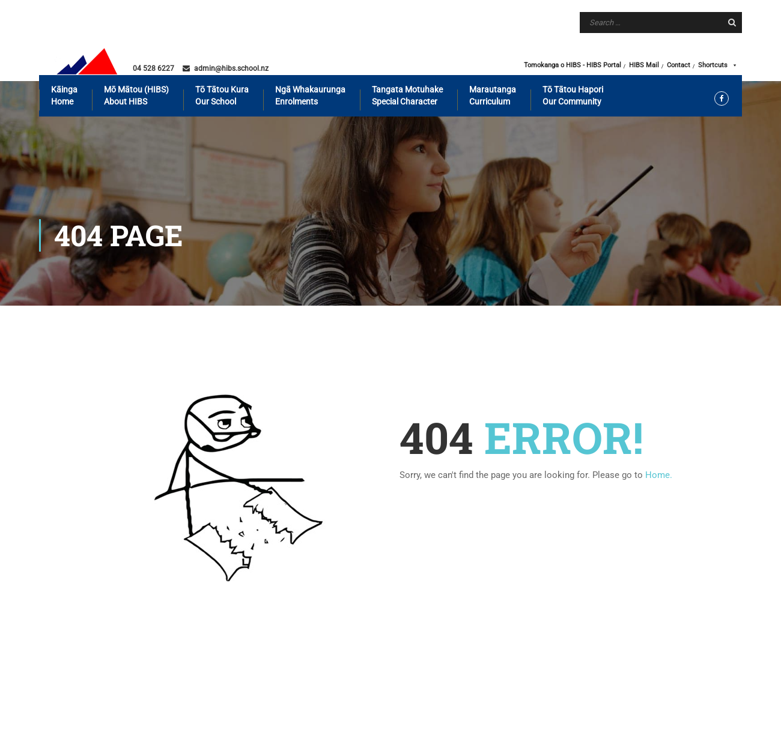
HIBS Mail (644, 65)
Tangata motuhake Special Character (407, 95)
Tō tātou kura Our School (222, 95)
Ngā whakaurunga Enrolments (310, 95)
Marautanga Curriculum (492, 95)
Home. (658, 475)
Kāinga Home (64, 95)
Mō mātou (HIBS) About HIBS (136, 95)
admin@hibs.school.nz (231, 68)
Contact (678, 65)
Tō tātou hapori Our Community (572, 95)
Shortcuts (718, 65)
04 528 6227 (153, 68)
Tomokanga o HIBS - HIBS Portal (572, 65)
